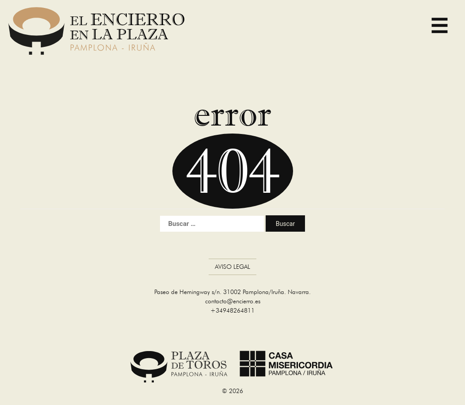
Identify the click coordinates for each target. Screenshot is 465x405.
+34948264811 (232, 310)
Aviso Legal (232, 266)
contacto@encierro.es (232, 301)
